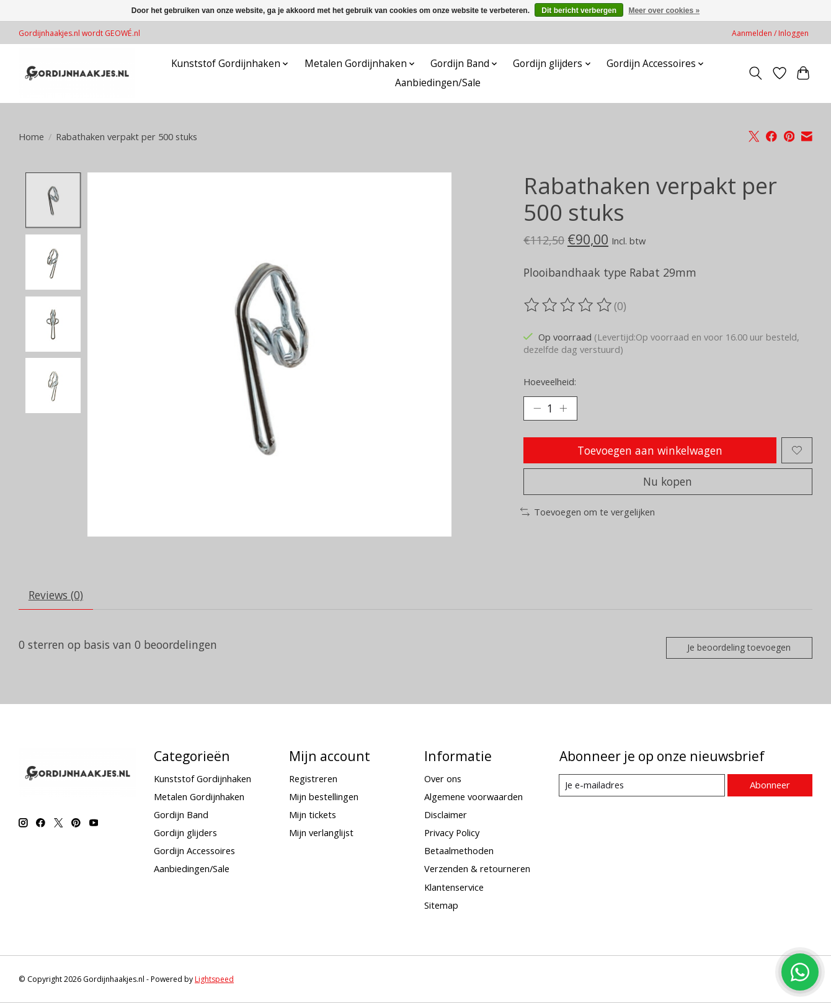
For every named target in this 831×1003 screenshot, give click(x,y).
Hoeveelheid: (549, 381)
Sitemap (441, 906)
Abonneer (769, 786)
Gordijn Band (181, 815)
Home (31, 136)
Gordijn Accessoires (194, 852)
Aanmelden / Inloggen (770, 33)
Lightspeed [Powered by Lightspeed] (214, 981)
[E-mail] (641, 786)
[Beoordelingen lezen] (568, 305)
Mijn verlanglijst (321, 834)
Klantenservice (454, 888)
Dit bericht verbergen (578, 10)
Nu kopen (668, 483)
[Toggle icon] (756, 73)
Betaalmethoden (459, 852)
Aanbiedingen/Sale (438, 82)
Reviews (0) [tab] (56, 595)
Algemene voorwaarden (473, 797)
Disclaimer (445, 815)
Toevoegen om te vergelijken (587, 514)
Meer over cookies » (664, 10)
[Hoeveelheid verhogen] (564, 408)
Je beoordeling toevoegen (737, 648)
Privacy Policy (451, 834)
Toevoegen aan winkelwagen (649, 451)
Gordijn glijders (185, 834)
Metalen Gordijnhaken (199, 797)
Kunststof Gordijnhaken (202, 779)
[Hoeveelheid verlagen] (537, 408)
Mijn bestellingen (323, 797)
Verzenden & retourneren (477, 870)
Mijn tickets (312, 815)
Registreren (313, 779)
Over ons (442, 779)
